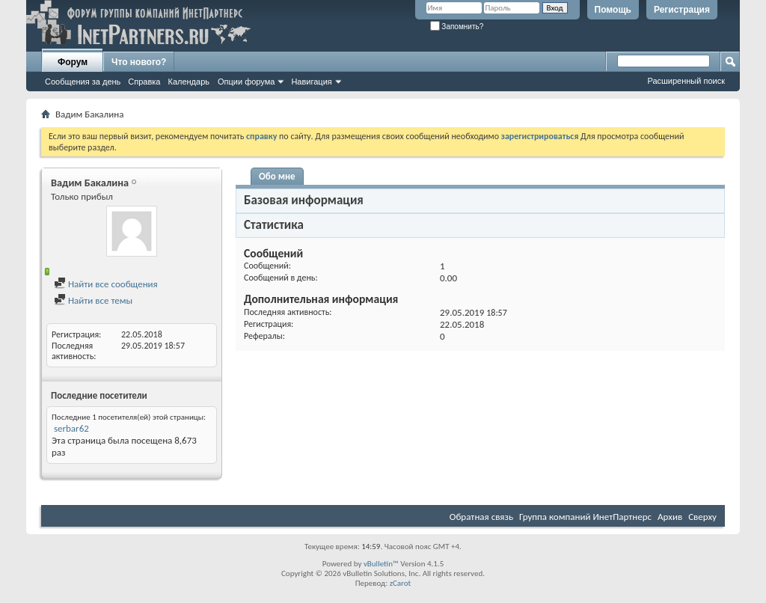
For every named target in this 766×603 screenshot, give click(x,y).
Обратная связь (481, 516)
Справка (144, 81)
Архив (670, 516)
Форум (73, 62)
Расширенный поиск (686, 80)
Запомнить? (457, 26)
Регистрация (682, 9)
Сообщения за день (82, 81)
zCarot (400, 583)
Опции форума (246, 81)
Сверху (702, 516)
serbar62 (71, 428)
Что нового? (138, 62)
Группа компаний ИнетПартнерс (585, 516)
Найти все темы (93, 300)
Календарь (188, 81)
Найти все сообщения (106, 284)
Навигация (311, 81)
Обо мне (277, 176)
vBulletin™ (381, 564)
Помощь (613, 9)
